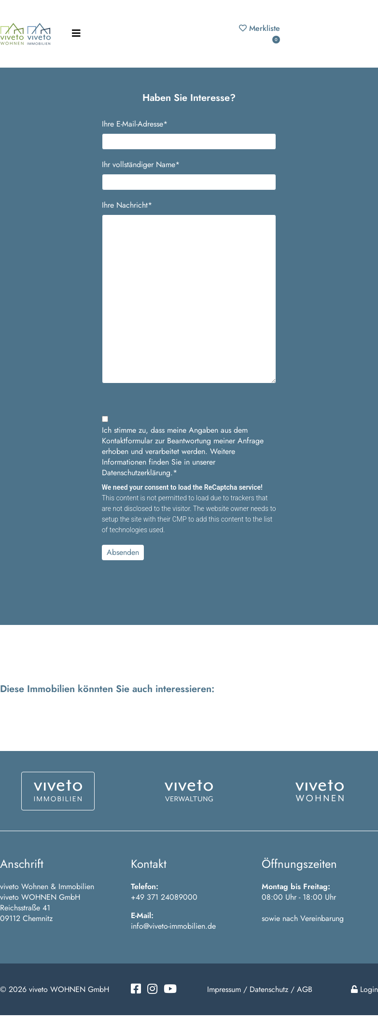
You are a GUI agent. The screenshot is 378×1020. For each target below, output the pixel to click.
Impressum (224, 989)
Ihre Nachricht (127, 205)
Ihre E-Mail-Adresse (135, 124)
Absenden (123, 552)
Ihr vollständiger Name (141, 164)
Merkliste (259, 33)
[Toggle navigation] (76, 33)
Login (364, 989)
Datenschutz (269, 989)
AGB (304, 989)
